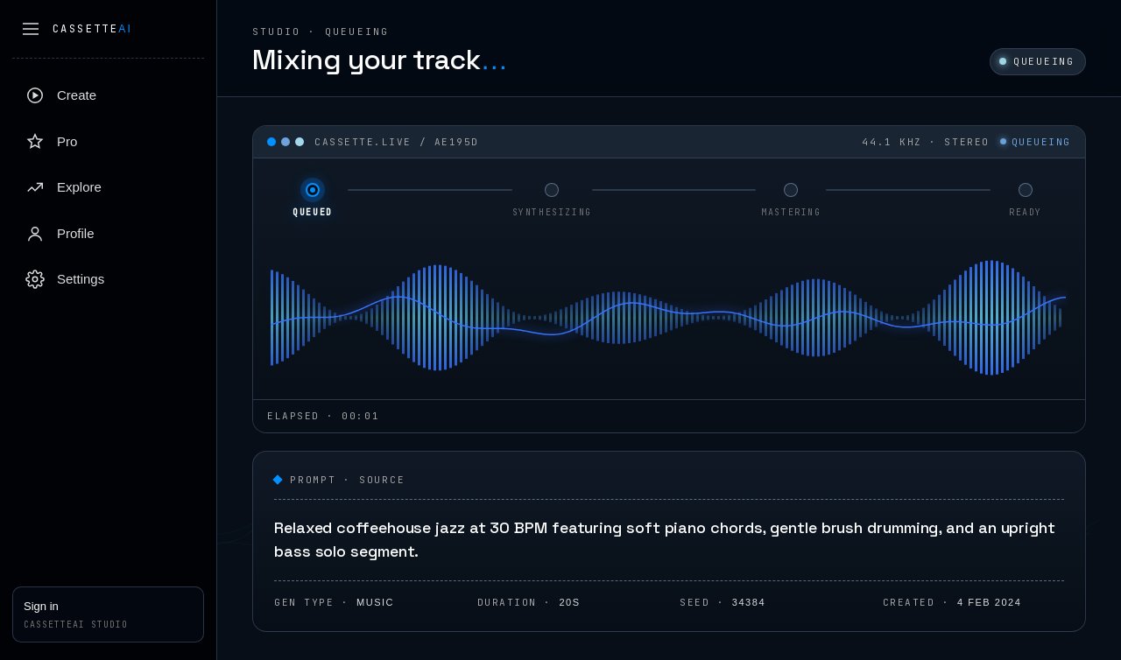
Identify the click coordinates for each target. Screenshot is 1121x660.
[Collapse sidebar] (31, 29)
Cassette (92, 29)
